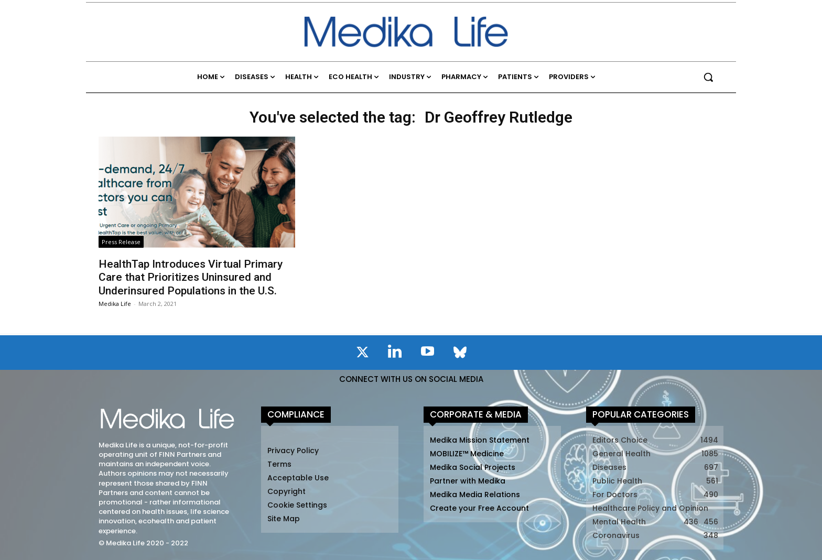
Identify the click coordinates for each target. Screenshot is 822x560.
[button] (708, 77)
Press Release (121, 242)
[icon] (362, 354)
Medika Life (115, 304)
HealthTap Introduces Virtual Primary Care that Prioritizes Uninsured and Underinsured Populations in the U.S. (191, 277)
